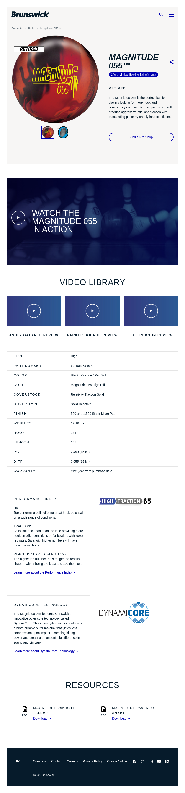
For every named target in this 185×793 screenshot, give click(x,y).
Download (42, 718)
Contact (56, 761)
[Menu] (171, 14)
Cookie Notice (117, 761)
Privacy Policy (93, 761)
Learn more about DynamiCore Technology (46, 651)
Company (40, 761)
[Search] (161, 14)
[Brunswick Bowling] (30, 14)
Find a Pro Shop (141, 137)
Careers (72, 761)
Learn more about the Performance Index (44, 572)
